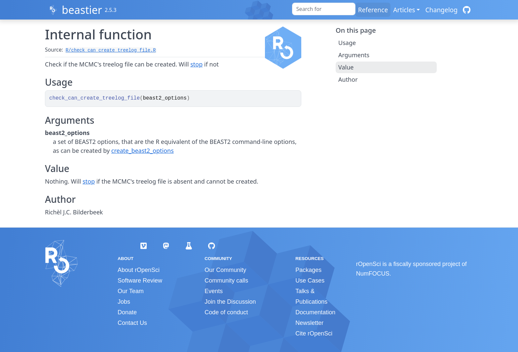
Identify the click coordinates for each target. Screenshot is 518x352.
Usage (347, 43)
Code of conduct (226, 312)
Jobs (124, 301)
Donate (127, 312)
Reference (373, 9)
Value (345, 67)
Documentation (315, 312)
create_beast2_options (142, 150)
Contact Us (132, 323)
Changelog (441, 9)
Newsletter (309, 323)
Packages (308, 270)
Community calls (226, 280)
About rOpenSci (139, 270)
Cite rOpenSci (313, 333)
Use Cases (309, 280)
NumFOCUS (372, 273)
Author (348, 79)
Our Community (225, 270)
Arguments (353, 55)
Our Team (131, 291)
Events (213, 291)
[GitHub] (466, 10)
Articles (404, 9)
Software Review (140, 280)
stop (196, 64)
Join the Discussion (230, 301)
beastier (82, 10)
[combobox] (323, 9)
